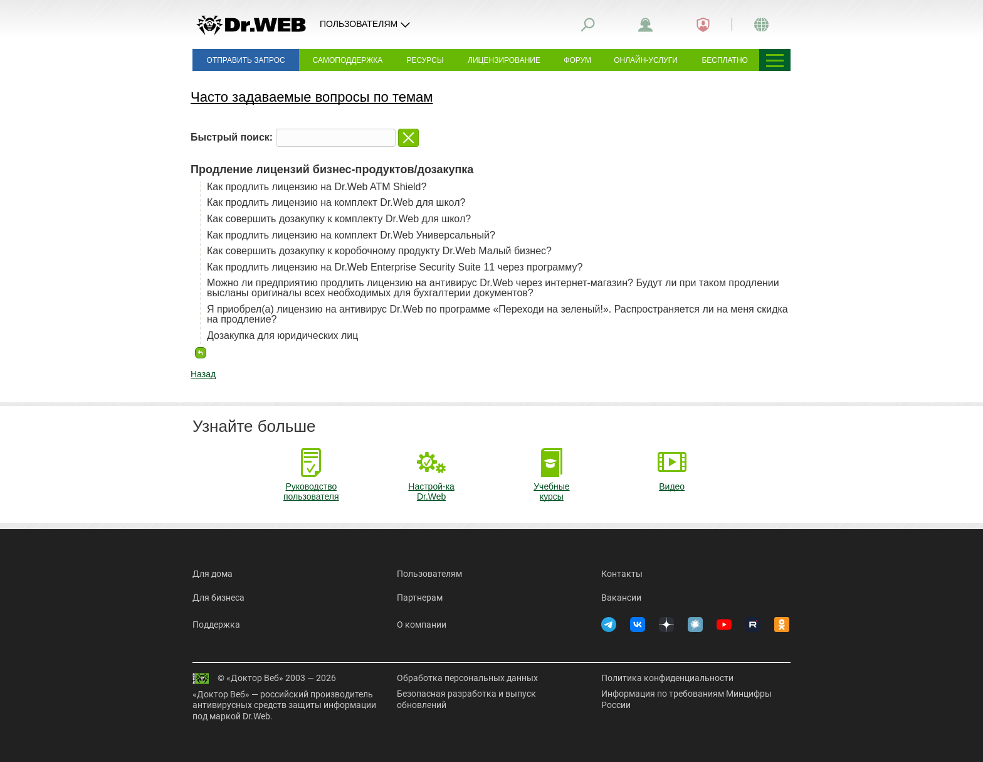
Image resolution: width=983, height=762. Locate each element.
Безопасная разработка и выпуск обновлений (466, 699)
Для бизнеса (218, 597)
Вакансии (621, 597)
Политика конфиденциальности (667, 678)
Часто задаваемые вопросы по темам (312, 97)
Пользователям (429, 573)
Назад (203, 374)
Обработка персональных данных (467, 678)
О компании (421, 624)
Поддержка (216, 624)
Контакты (622, 573)
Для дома (212, 573)
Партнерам (420, 597)
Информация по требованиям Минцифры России (686, 699)
